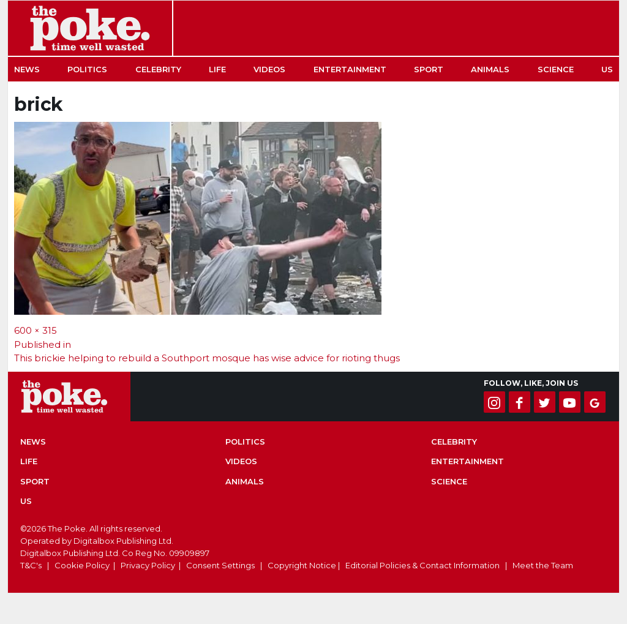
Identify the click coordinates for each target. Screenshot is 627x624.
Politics (87, 69)
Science (556, 69)
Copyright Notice (302, 565)
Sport (428, 69)
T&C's (31, 565)
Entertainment (350, 69)
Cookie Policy (82, 565)
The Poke (90, 28)
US (607, 69)
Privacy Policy (148, 565)
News (27, 69)
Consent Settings (220, 565)
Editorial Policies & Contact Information (422, 565)
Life (217, 69)
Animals (490, 69)
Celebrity (158, 69)
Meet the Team (542, 565)
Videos (269, 69)
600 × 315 (35, 330)
